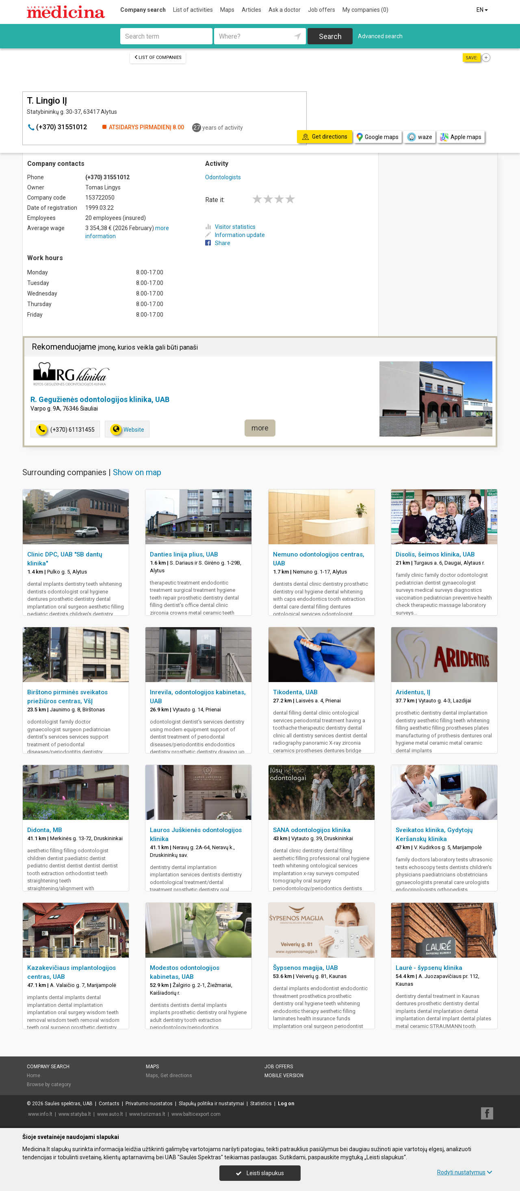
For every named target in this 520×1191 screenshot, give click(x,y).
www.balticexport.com (196, 1114)
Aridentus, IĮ (413, 692)
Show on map (137, 472)
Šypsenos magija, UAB (305, 967)
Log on (286, 1103)
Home (33, 1075)
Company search (143, 10)
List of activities (193, 10)
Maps (227, 10)
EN (483, 10)
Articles (251, 10)
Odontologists (223, 177)
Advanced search (380, 36)
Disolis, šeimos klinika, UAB (435, 554)
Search (330, 36)
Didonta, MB (44, 830)
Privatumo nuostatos (149, 1103)
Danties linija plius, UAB (184, 554)
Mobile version (283, 1075)
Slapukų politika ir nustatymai (211, 1103)
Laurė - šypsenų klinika (429, 967)
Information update (235, 235)
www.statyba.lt (74, 1114)
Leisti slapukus (260, 1173)
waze (419, 137)
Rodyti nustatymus (464, 1172)
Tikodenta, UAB (295, 692)
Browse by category (49, 1084)
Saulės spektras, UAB (69, 1103)
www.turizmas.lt (147, 1114)
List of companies (158, 57)
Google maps (378, 137)
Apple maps (460, 137)
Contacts (109, 1103)
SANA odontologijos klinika (312, 830)
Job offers (321, 10)
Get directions (176, 1075)
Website (127, 429)
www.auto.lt (110, 1114)
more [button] (260, 428)
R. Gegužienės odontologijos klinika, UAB (99, 399)
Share (217, 243)
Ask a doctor (285, 10)
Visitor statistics (230, 227)
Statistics (261, 1103)
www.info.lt (40, 1114)
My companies (365, 10)
